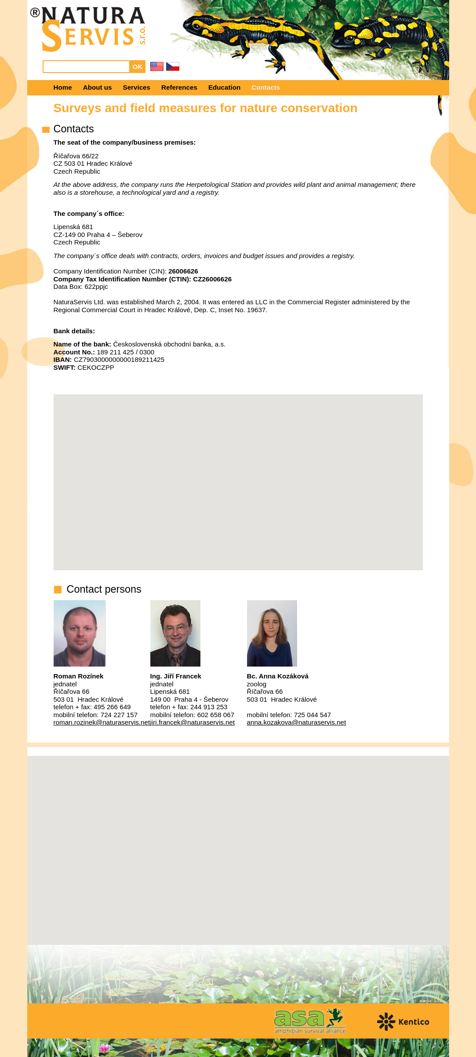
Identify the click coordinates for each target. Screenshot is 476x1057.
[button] (238, 842)
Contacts (265, 87)
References (179, 87)
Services (137, 87)
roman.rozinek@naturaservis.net (102, 722)
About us (97, 87)
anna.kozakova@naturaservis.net (296, 722)
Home (63, 87)
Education (224, 87)
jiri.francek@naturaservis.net (192, 722)
